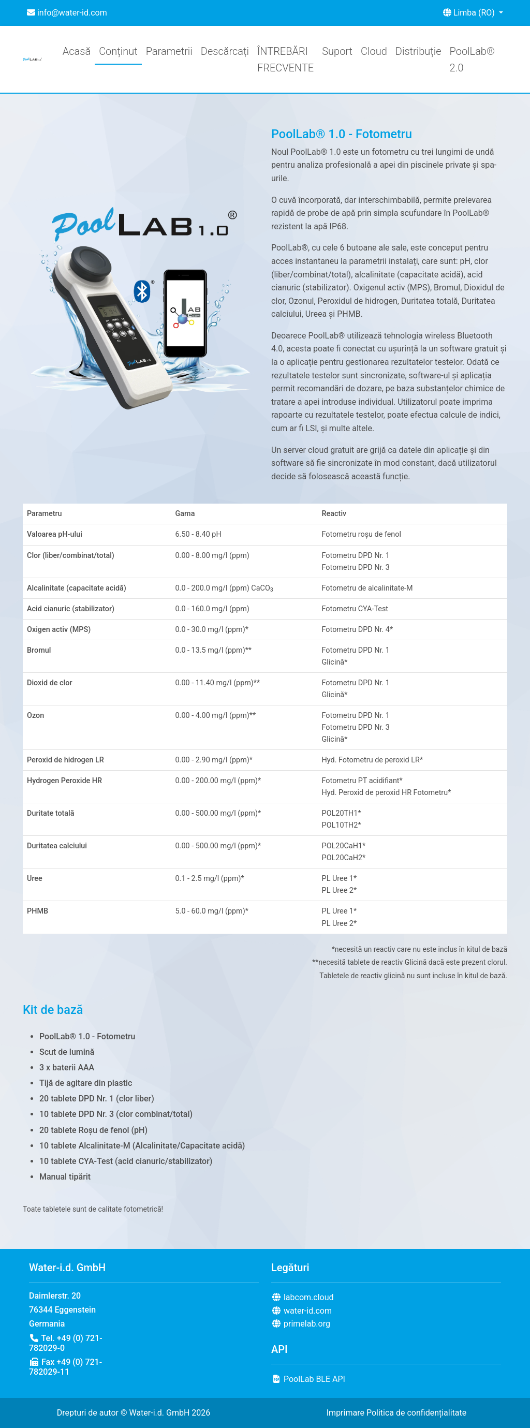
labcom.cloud (302, 1297)
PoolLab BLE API (308, 1379)
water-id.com (301, 1311)
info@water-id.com (67, 13)
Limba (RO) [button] (470, 13)
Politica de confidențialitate (416, 1413)
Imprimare (345, 1413)
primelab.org (300, 1324)
